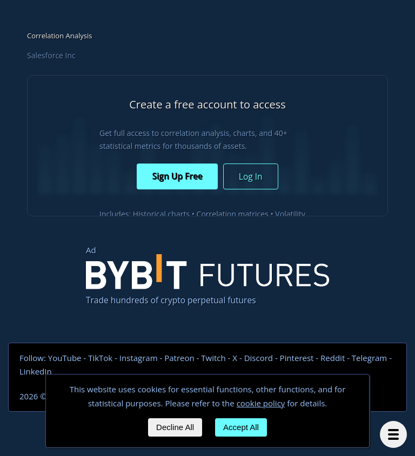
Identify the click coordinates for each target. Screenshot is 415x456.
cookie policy (261, 403)
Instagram (138, 357)
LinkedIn (35, 371)
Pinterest (297, 357)
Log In (251, 176)
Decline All (175, 427)
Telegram (369, 357)
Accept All (241, 427)
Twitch (213, 357)
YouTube (65, 357)
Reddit (332, 357)
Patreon (179, 357)
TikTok (100, 357)
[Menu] (393, 434)
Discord (258, 357)
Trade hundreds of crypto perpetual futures (207, 280)
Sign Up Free (177, 176)
